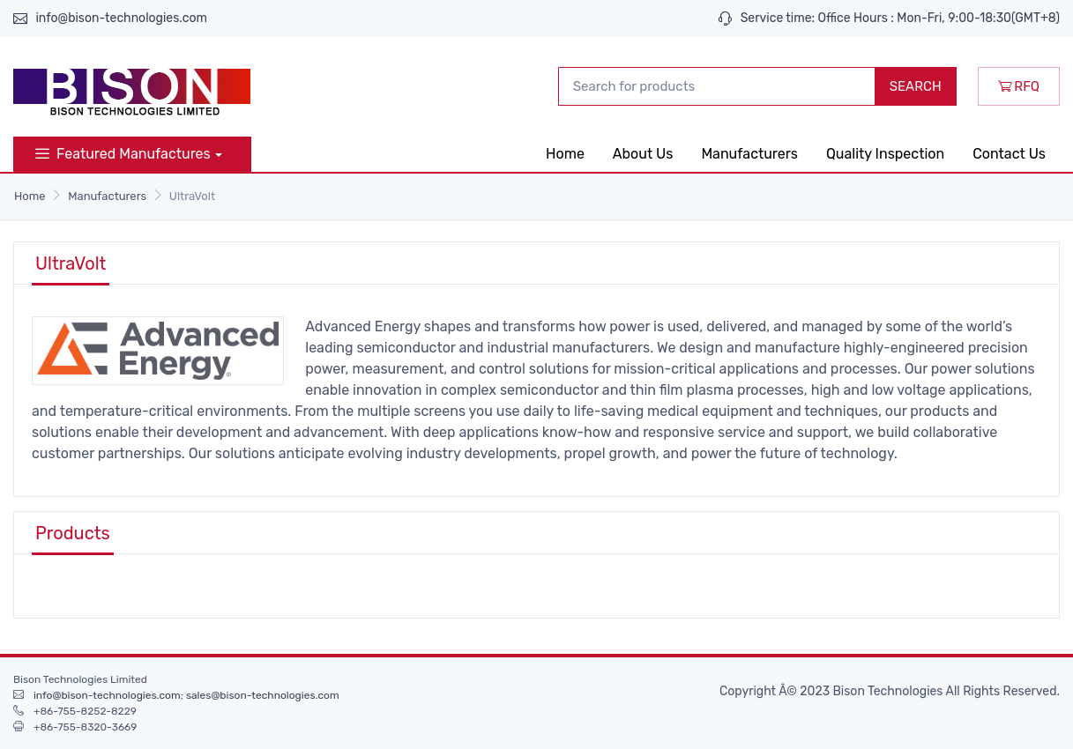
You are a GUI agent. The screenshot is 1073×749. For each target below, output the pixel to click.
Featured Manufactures (123, 153)
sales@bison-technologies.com (262, 695)
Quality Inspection (885, 153)
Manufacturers (749, 153)
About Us (643, 153)
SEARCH (916, 86)
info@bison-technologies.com (121, 18)
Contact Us (1009, 153)
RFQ (1018, 86)
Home (565, 153)
